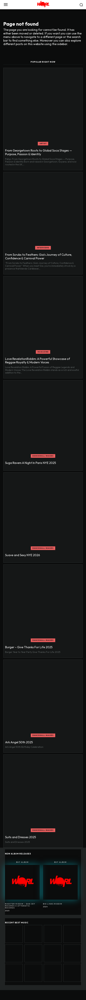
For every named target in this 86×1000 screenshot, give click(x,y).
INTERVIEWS (43, 248)
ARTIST (43, 143)
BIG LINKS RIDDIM (52, 904)
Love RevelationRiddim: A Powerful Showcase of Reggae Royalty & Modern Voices (37, 360)
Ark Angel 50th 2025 (19, 742)
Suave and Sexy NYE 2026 (22, 555)
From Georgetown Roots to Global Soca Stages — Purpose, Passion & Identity (38, 152)
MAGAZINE (43, 352)
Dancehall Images (43, 456)
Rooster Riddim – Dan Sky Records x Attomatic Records (20, 906)
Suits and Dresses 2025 (20, 837)
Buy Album (22, 862)
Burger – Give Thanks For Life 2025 (28, 647)
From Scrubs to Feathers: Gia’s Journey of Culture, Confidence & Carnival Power (38, 256)
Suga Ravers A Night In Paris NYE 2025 (30, 463)
